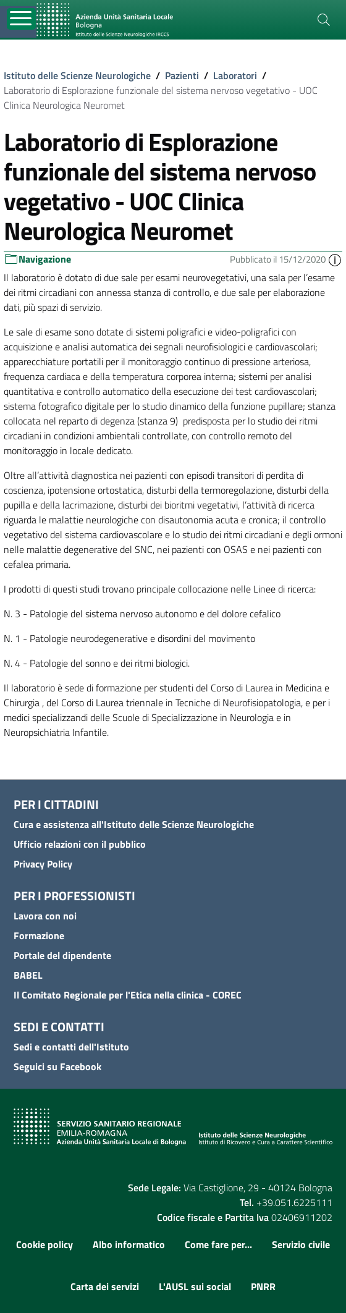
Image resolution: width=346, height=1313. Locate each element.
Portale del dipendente (62, 955)
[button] (334, 259)
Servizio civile (301, 1244)
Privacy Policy (43, 863)
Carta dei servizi (104, 1286)
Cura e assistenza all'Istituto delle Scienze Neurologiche (134, 824)
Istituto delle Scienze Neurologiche (77, 75)
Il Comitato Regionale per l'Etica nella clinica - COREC (128, 994)
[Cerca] (323, 19)
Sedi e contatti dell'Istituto (71, 1046)
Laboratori (235, 75)
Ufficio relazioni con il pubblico (80, 844)
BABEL (28, 975)
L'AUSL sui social (195, 1286)
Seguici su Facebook (57, 1066)
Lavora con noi (45, 915)
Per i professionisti (74, 895)
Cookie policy (44, 1244)
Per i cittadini (56, 804)
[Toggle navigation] (21, 19)
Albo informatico (129, 1244)
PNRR (263, 1286)
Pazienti (182, 75)
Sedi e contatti (59, 1026)
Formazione (39, 935)
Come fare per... (218, 1244)
